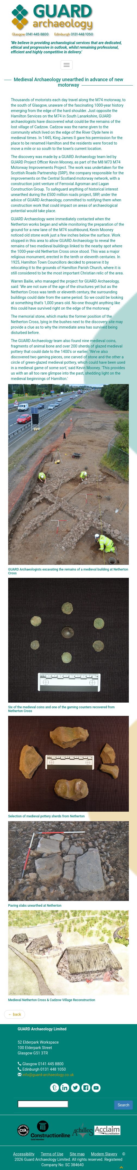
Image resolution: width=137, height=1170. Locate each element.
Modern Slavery (104, 1154)
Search (123, 1105)
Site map (77, 1154)
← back (14, 1014)
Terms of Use (52, 1154)
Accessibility (23, 1154)
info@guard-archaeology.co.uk (47, 1075)
